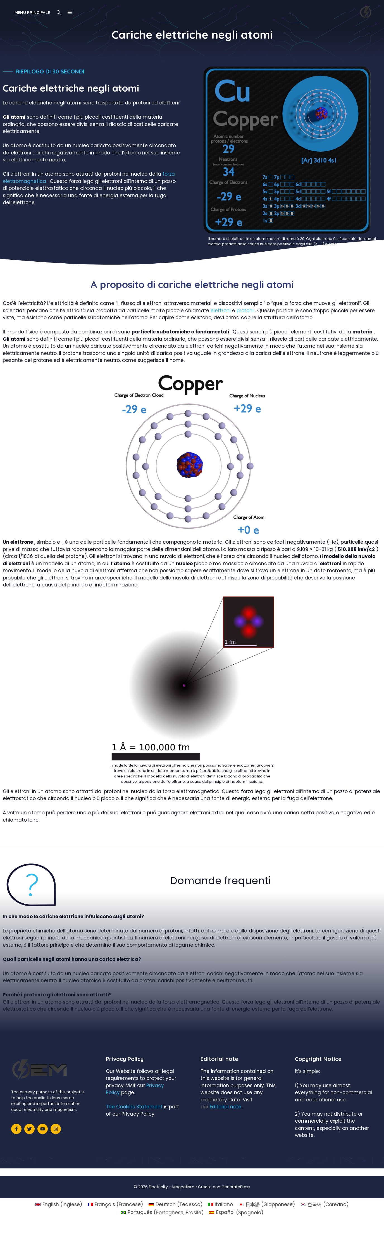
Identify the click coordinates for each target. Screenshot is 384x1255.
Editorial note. (226, 1106)
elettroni (221, 310)
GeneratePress (235, 1187)
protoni (245, 310)
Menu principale (32, 12)
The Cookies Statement (134, 1106)
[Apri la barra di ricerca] (58, 13)
